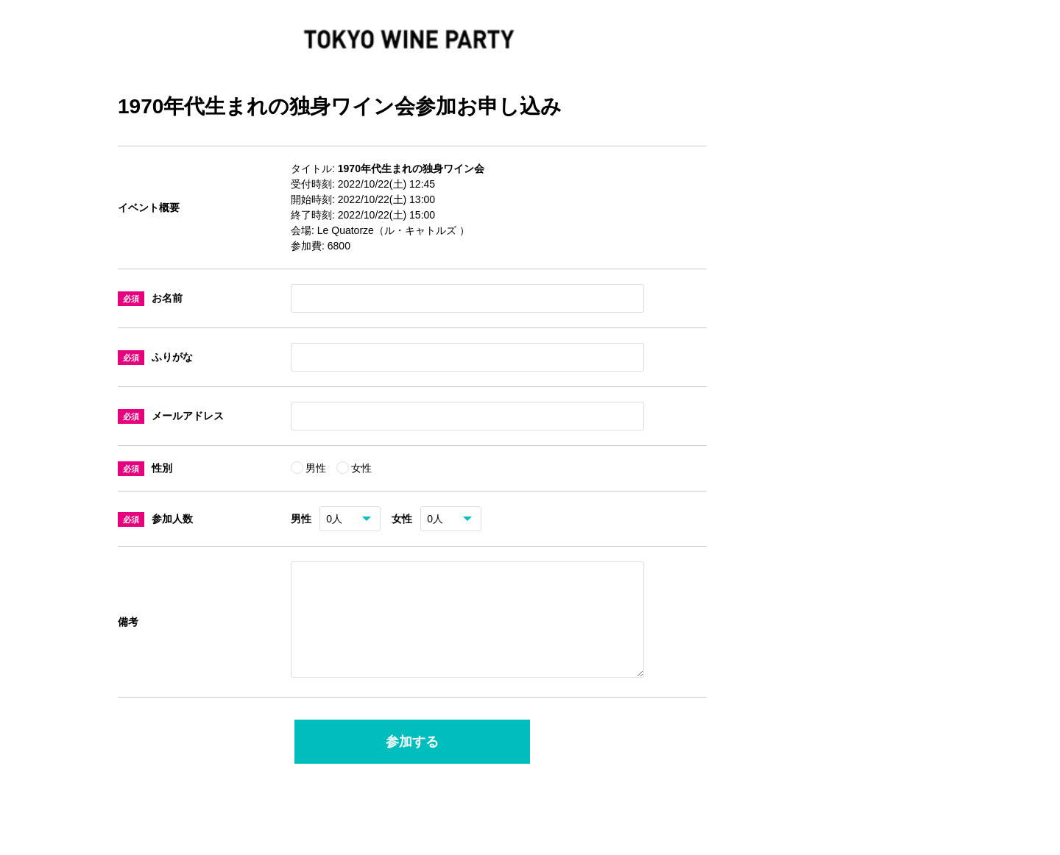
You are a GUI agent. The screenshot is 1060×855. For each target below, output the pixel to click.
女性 (361, 468)
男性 (317, 468)
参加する (412, 759)
